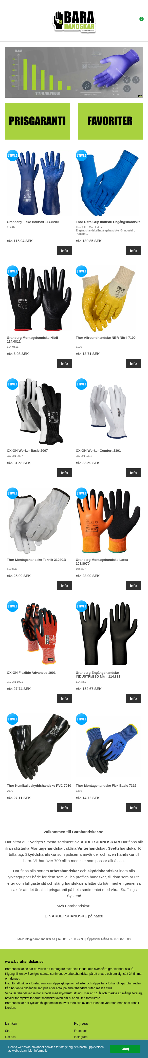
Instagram (80, 1037)
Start (8, 1031)
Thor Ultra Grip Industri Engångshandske (108, 222)
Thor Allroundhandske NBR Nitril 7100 (106, 338)
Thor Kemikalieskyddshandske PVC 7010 (39, 785)
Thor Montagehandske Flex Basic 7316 (106, 785)
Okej (125, 1049)
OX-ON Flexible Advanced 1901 (31, 673)
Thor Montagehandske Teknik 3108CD (36, 560)
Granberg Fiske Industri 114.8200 (33, 222)
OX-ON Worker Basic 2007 (27, 450)
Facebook (80, 1031)
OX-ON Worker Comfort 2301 (98, 450)
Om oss (10, 1037)
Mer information (38, 1050)
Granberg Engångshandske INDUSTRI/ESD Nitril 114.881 (98, 674)
